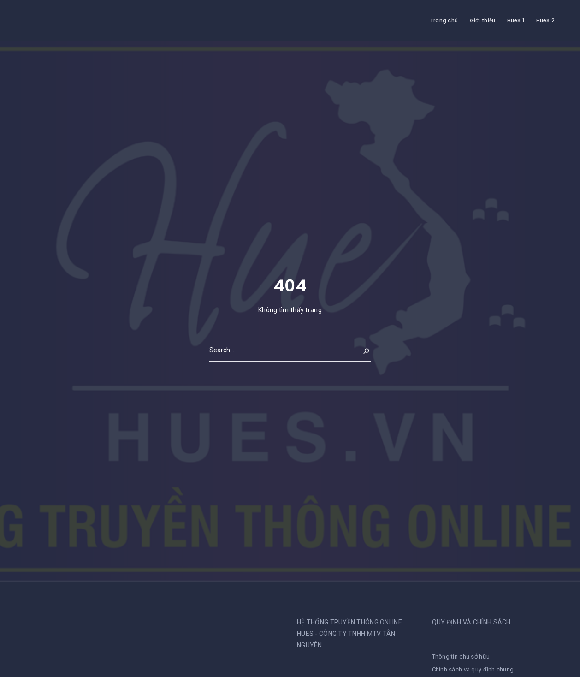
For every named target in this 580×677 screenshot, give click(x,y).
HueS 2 (545, 20)
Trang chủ (444, 20)
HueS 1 (516, 20)
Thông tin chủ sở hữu (461, 656)
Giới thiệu (483, 20)
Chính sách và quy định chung (473, 669)
